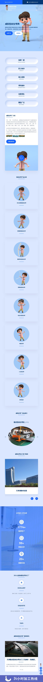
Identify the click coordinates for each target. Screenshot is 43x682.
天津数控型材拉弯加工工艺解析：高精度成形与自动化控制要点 (21, 661)
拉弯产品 (9, 33)
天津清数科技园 (21, 490)
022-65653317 (9, 2)
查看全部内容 (11, 141)
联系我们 (18, 33)
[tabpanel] (21, 656)
